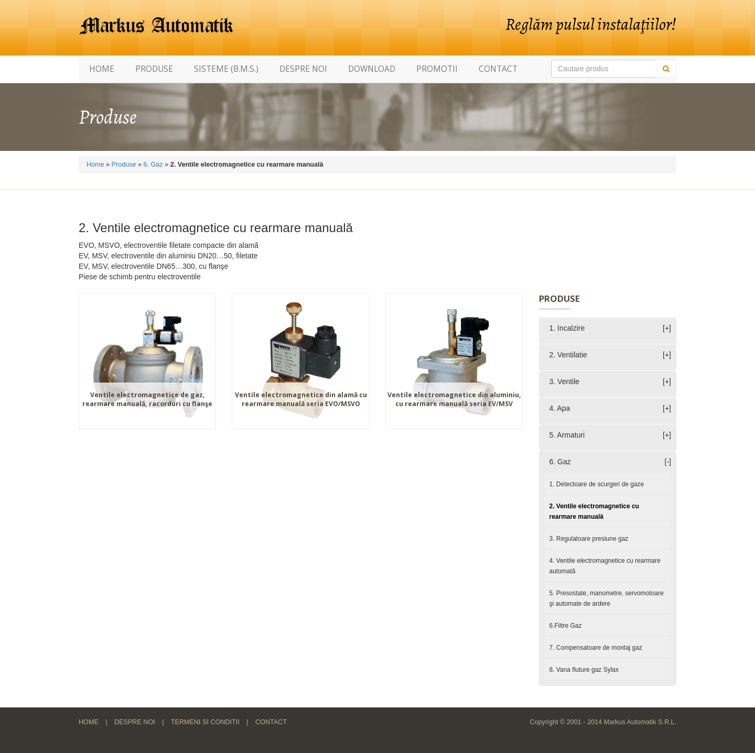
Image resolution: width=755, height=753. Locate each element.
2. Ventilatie (568, 355)
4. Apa (559, 408)
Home (101, 68)
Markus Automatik (157, 26)
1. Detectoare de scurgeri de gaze (596, 484)
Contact (498, 68)
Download (371, 68)
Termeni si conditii (205, 722)
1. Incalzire (567, 328)
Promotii (437, 68)
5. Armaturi (567, 435)
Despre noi (303, 68)
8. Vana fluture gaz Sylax (584, 669)
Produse (154, 68)
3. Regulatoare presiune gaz (589, 538)
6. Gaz (153, 164)
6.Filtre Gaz (565, 625)
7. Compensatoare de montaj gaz (595, 647)
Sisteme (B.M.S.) (226, 68)
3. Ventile (564, 381)
